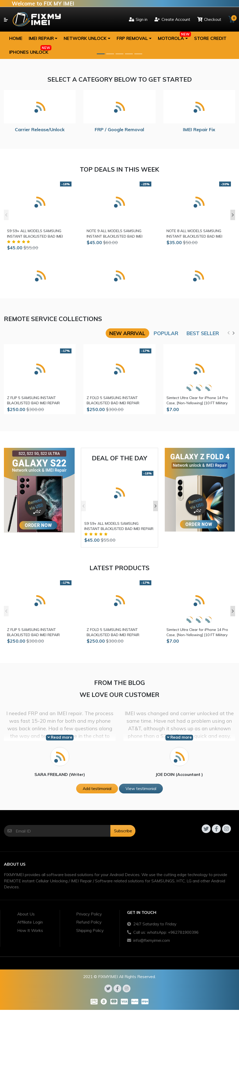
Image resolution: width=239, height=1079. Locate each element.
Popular (166, 333)
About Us (26, 914)
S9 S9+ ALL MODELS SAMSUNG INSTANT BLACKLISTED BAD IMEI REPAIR (35, 233)
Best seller (203, 333)
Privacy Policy (89, 914)
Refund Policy (88, 922)
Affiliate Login (30, 922)
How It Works (30, 930)
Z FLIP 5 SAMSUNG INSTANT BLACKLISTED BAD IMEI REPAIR (33, 400)
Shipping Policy (90, 930)
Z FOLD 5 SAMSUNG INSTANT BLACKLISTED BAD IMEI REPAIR (113, 400)
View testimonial (141, 788)
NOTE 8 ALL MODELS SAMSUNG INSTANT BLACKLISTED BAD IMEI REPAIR (194, 233)
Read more (59, 737)
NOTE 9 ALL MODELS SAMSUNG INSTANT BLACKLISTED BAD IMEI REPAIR (114, 233)
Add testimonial (97, 788)
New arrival (127, 333)
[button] (43, 38)
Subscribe (123, 830)
